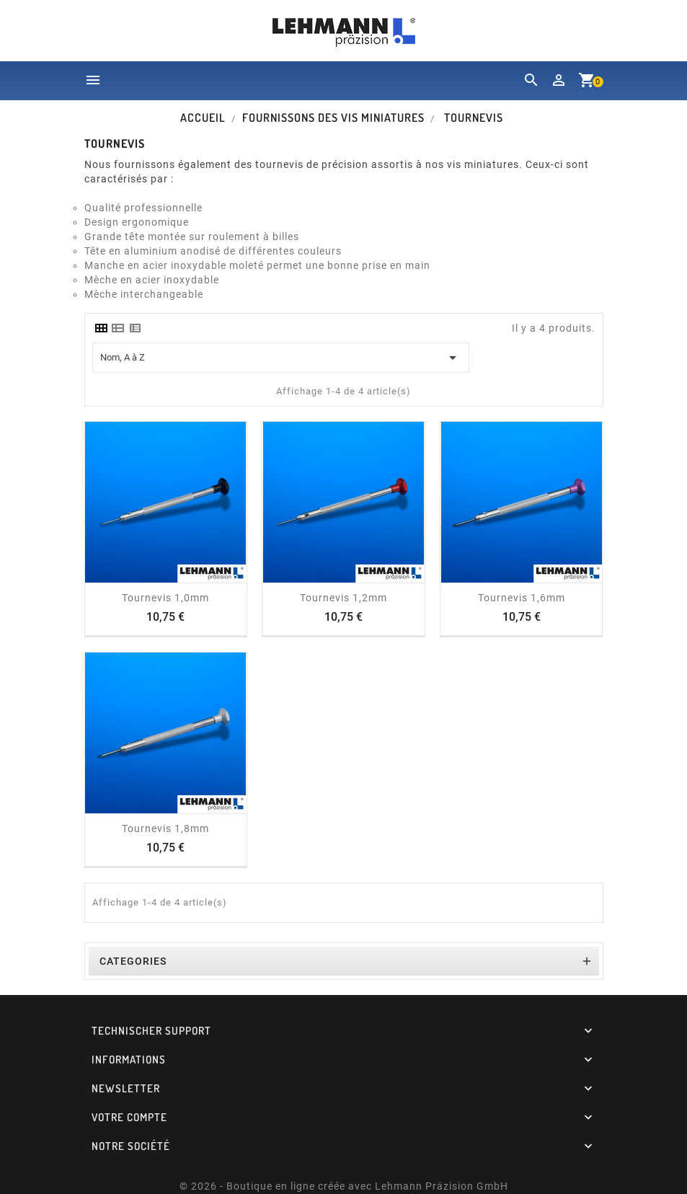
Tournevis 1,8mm (165, 828)
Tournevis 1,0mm (165, 597)
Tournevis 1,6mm (521, 597)
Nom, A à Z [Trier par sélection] (281, 357)
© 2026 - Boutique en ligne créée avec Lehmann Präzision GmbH (343, 1186)
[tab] (101, 328)
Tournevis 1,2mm (343, 597)
